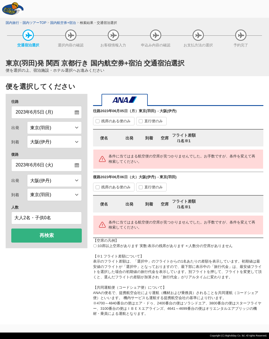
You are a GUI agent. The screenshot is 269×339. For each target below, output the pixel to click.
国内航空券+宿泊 (63, 23)
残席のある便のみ (116, 121)
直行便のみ (153, 121)
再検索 (46, 235)
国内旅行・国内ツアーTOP (26, 23)
